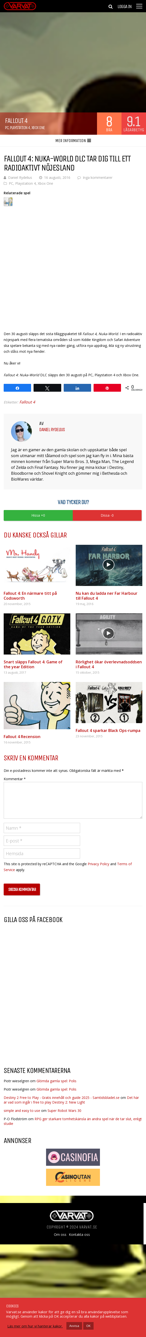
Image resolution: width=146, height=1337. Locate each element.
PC (6, 127)
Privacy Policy (98, 864)
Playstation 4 (20, 127)
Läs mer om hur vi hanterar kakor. (35, 1326)
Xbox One (38, 127)
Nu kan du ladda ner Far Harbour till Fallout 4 (106, 596)
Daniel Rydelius (20, 177)
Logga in (124, 6)
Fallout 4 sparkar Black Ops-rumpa (108, 730)
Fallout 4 (27, 402)
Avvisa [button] (74, 1326)
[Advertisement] (45, 1023)
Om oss (60, 1234)
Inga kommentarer (97, 177)
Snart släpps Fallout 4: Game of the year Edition (33, 664)
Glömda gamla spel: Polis (56, 1081)
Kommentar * (15, 779)
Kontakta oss (79, 1234)
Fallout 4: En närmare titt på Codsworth (30, 596)
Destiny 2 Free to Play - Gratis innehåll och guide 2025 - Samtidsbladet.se (62, 1097)
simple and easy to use (22, 1110)
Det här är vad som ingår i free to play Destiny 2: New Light (71, 1100)
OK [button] (88, 1326)
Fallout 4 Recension (22, 736)
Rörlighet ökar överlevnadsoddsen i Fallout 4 (109, 664)
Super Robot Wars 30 (64, 1110)
